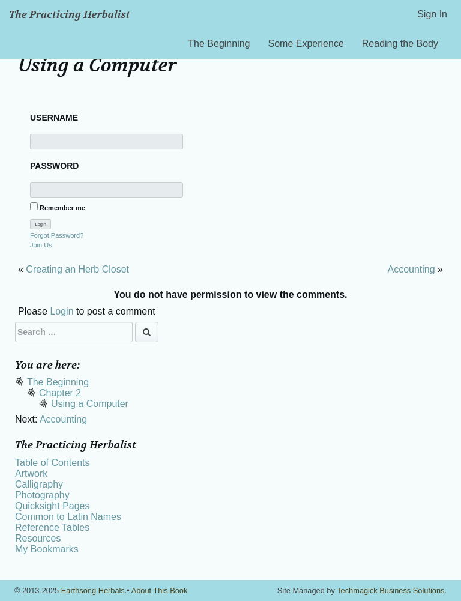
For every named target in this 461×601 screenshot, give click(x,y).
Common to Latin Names (68, 517)
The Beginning (219, 43)
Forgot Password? (56, 235)
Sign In (432, 14)
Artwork (31, 473)
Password (54, 166)
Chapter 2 (60, 393)
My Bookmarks (47, 549)
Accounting (411, 269)
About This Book (159, 590)
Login (61, 311)
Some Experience (306, 43)
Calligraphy (39, 484)
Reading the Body (400, 43)
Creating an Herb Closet (77, 269)
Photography (42, 495)
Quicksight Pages (52, 506)
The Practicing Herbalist (69, 15)
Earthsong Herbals (93, 590)
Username (54, 117)
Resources (38, 538)
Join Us (41, 245)
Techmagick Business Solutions (390, 590)
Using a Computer (89, 404)
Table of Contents (52, 463)
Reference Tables (52, 527)
